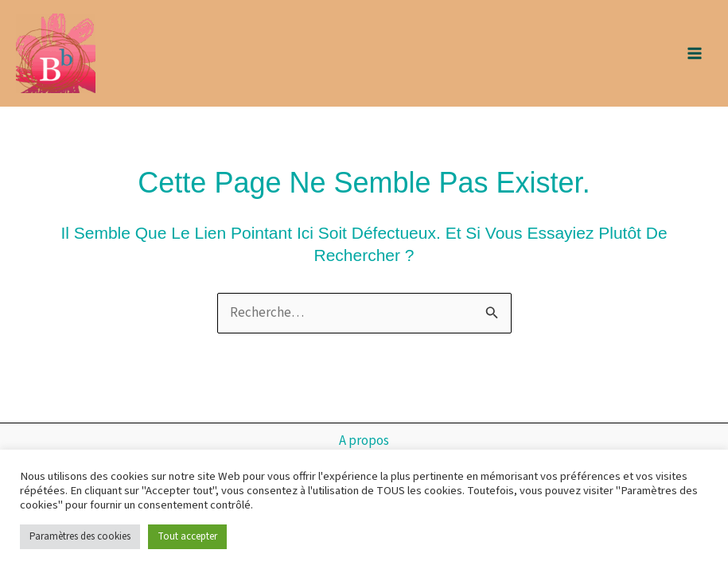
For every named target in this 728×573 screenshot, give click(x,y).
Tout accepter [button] (187, 536)
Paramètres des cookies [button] (79, 536)
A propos (364, 440)
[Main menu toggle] (694, 53)
